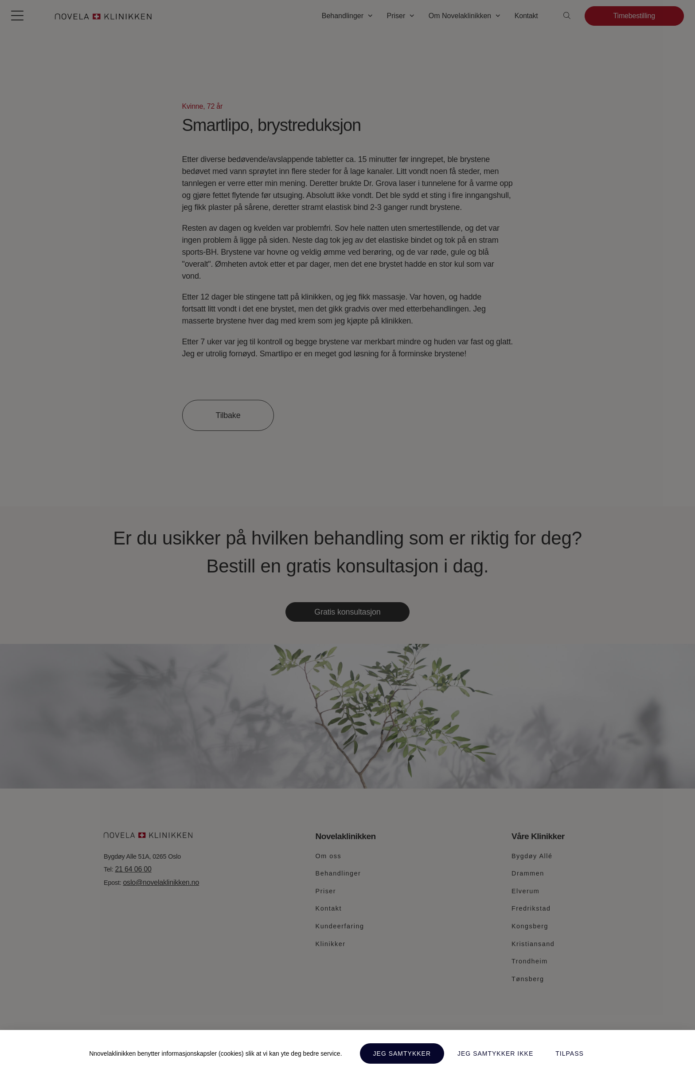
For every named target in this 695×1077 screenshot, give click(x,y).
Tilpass (569, 1053)
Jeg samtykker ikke (495, 1053)
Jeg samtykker (402, 1053)
